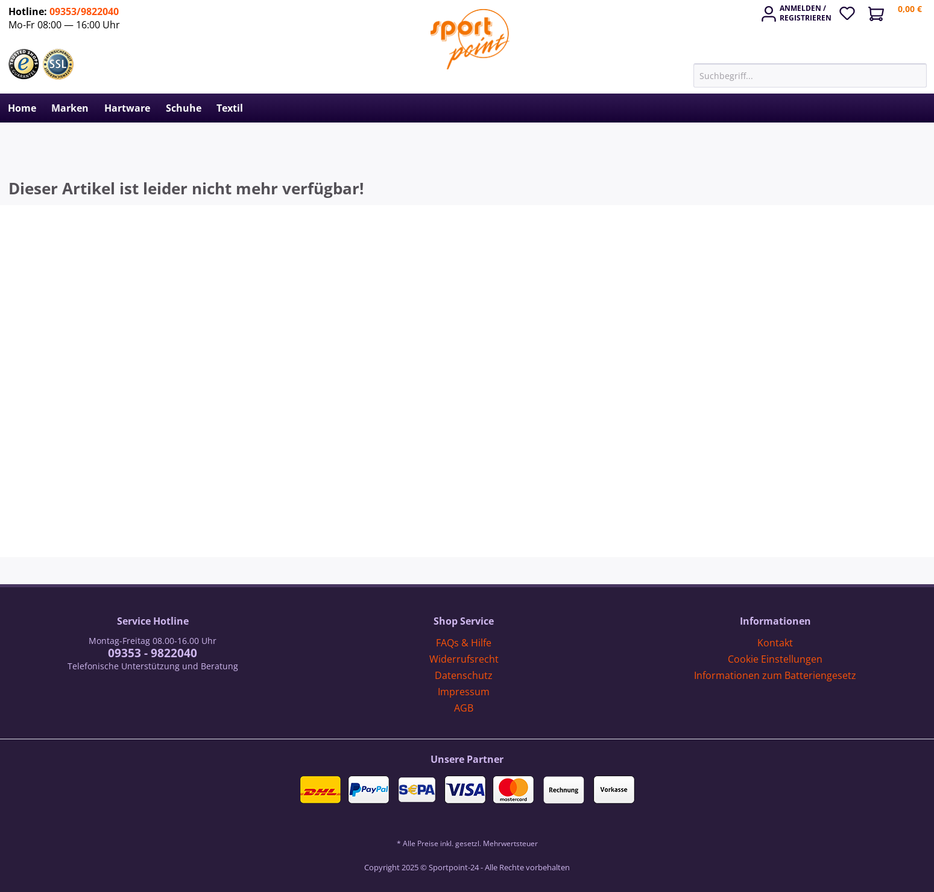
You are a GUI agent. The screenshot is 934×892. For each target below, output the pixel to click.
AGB (463, 708)
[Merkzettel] (851, 11)
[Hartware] (127, 108)
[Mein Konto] (798, 15)
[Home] (22, 108)
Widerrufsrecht (464, 659)
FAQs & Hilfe (463, 642)
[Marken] (70, 108)
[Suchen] (921, 75)
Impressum (464, 691)
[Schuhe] (183, 108)
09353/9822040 (84, 11)
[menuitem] (798, 10)
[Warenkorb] (899, 15)
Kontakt (775, 642)
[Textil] (230, 108)
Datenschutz (464, 675)
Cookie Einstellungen (775, 659)
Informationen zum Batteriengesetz (775, 675)
